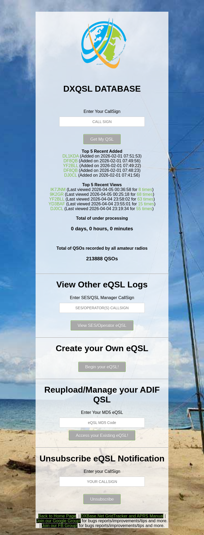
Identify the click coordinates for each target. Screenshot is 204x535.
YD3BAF (57, 204)
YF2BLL (70, 165)
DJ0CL (70, 175)
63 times (145, 199)
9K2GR (56, 194)
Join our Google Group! (58, 521)
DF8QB (70, 161)
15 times (146, 204)
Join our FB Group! (60, 525)
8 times (145, 189)
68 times (145, 194)
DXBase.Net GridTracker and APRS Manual (122, 516)
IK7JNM (58, 189)
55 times (144, 208)
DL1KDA (70, 156)
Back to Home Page (57, 516)
